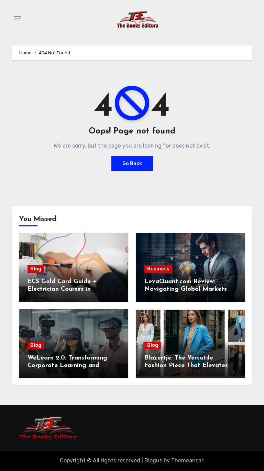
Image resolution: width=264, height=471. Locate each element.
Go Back (132, 164)
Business (158, 269)
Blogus (153, 460)
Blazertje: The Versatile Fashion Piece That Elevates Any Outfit (186, 365)
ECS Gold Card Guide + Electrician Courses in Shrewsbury (62, 289)
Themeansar (187, 460)
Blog (35, 269)
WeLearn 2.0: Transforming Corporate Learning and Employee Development (67, 365)
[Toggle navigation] (17, 19)
